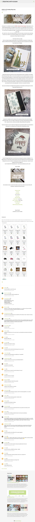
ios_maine (5, 342)
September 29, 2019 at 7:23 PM (9, 421)
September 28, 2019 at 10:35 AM (9, 328)
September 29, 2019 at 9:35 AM (9, 398)
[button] (2, 12)
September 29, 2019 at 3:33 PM (9, 403)
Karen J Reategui (15, 200)
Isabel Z (5, 287)
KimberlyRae (6, 406)
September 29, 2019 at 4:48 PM (9, 414)
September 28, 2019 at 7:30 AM (9, 295)
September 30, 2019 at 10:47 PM (9, 450)
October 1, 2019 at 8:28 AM (8, 455)
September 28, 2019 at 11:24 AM (9, 345)
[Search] (18, 2)
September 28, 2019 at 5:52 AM (9, 290)
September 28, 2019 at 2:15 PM (9, 361)
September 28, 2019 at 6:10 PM (9, 382)
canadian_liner (6, 318)
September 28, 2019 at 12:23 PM (9, 350)
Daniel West (17, 193)
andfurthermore (6, 423)
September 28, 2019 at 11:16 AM (9, 339)
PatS (5, 430)
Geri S (5, 447)
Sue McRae (6, 442)
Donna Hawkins (6, 325)
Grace (5, 337)
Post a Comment (4, 468)
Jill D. (5, 374)
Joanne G (5, 330)
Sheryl (5, 453)
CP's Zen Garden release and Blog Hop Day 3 (13, 511)
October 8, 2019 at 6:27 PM (8, 466)
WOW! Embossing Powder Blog (17, 204)
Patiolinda (5, 416)
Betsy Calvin (6, 379)
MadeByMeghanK (7, 358)
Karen (5, 363)
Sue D (5, 463)
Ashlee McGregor (17, 197)
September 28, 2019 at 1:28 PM (9, 355)
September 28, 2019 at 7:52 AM (9, 304)
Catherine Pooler (17, 190)
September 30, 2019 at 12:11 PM (9, 445)
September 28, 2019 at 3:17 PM (9, 371)
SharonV (5, 411)
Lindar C (5, 395)
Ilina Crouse (17, 196)
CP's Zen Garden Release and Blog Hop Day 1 (13, 482)
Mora (5, 458)
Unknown (5, 400)
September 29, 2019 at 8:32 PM (9, 433)
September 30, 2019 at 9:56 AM (9, 439)
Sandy (5, 347)
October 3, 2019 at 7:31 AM (8, 461)
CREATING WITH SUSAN (9, 1)
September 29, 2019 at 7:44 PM (9, 428)
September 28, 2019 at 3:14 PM (9, 366)
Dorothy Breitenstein (7, 313)
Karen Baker (17, 203)
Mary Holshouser (6, 298)
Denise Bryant (6, 390)
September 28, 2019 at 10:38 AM (9, 334)
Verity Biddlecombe (17, 201)
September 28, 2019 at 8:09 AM (9, 310)
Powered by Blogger (17, 520)
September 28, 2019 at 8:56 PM (9, 387)
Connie (5, 436)
